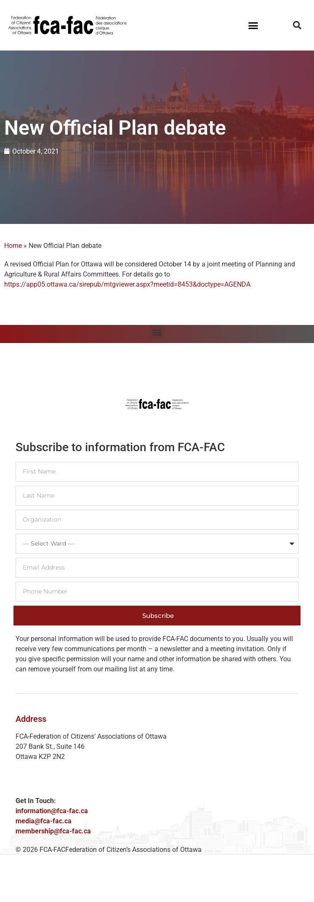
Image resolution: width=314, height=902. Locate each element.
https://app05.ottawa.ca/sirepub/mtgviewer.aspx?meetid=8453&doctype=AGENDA (127, 284)
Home (13, 246)
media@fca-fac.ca (44, 821)
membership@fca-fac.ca (53, 831)
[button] (253, 25)
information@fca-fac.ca (52, 811)
